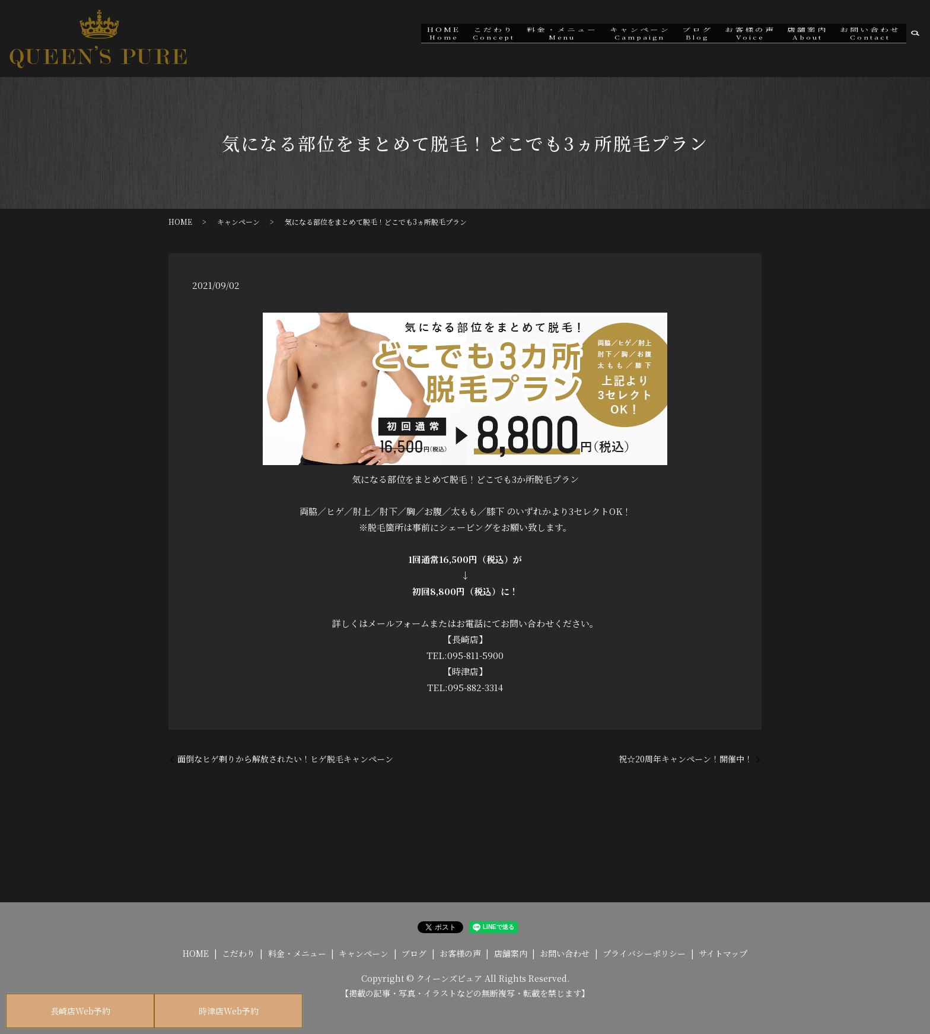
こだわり (465, 38)
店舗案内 (801, 38)
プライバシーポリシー (644, 953)
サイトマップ (723, 953)
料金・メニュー (537, 38)
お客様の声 (739, 38)
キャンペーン (620, 38)
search (915, 38)
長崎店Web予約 (80, 1011)
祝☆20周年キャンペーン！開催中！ (686, 759)
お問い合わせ (867, 38)
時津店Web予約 (229, 1011)
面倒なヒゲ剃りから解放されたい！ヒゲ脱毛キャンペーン (285, 759)
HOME (410, 38)
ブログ (682, 38)
